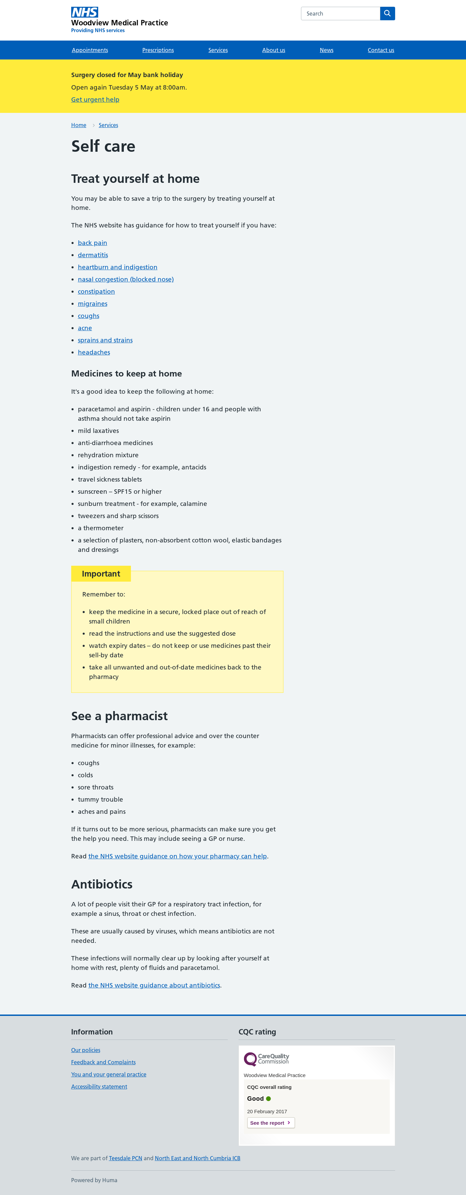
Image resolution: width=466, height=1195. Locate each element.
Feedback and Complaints (103, 1062)
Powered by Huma (94, 1180)
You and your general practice (108, 1074)
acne (85, 328)
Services (218, 50)
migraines (92, 304)
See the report (267, 1123)
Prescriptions (158, 50)
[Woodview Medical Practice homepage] (119, 20)
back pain (92, 243)
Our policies (85, 1050)
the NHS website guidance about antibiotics (154, 985)
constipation (96, 291)
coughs (88, 316)
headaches (94, 352)
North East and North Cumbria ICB (198, 1158)
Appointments (90, 50)
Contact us (381, 50)
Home (78, 125)
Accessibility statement (99, 1086)
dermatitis (93, 255)
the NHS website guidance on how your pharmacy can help (177, 856)
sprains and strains (105, 340)
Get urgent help (95, 99)
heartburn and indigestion (118, 267)
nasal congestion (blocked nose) (126, 279)
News (326, 50)
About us (273, 50)
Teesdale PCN (125, 1158)
